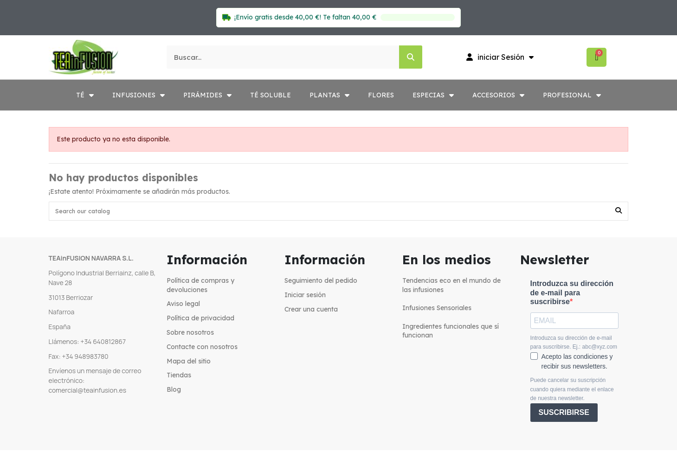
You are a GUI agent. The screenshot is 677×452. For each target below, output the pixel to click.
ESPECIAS (433, 95)
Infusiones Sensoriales (436, 310)
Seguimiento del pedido (320, 283)
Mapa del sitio (189, 363)
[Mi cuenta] (500, 57)
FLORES (381, 95)
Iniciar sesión (305, 297)
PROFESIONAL (572, 95)
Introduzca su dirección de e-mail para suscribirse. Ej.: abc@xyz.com (574, 344)
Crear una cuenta (311, 311)
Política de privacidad (200, 320)
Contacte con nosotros (202, 348)
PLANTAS (329, 95)
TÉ (85, 95)
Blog (174, 392)
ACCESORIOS (498, 95)
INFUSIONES (138, 95)
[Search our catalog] (618, 212)
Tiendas (179, 377)
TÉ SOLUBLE (270, 95)
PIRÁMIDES (207, 95)
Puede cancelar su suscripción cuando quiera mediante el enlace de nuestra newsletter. (572, 391)
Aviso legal (183, 306)
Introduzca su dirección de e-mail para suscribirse (572, 295)
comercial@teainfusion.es (88, 392)
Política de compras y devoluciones (200, 287)
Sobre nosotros (190, 335)
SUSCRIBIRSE (564, 415)
